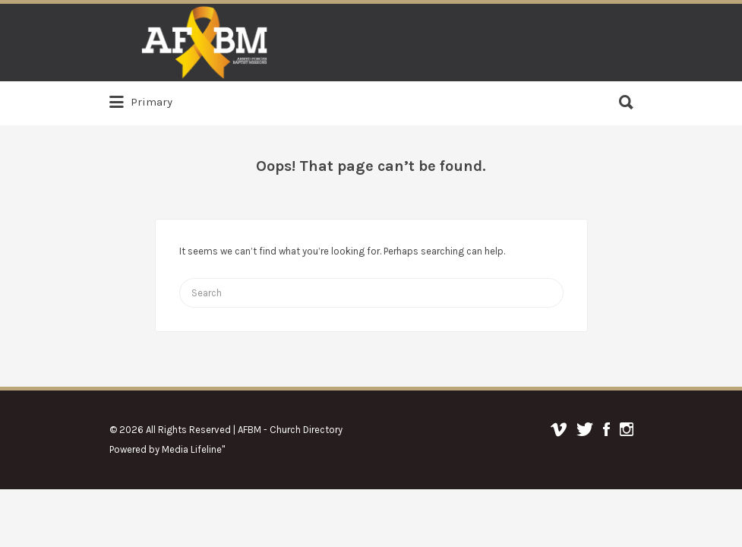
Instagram (626, 429)
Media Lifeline (192, 449)
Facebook (606, 429)
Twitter (584, 429)
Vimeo (559, 429)
